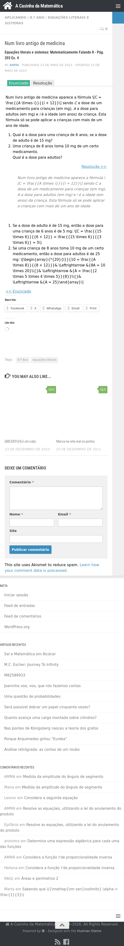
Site (13, 531)
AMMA (14, 65)
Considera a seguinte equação (51, 798)
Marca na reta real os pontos (75, 441)
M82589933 (14, 675)
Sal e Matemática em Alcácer (30, 654)
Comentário (21, 482)
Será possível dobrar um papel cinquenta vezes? (47, 707)
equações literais (44, 359)
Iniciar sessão (16, 595)
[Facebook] (66, 942)
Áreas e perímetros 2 (39, 878)
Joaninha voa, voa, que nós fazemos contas (42, 686)
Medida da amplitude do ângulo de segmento (63, 777)
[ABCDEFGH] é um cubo (20, 441)
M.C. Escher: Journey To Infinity (31, 665)
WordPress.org (16, 627)
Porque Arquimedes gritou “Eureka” (35, 739)
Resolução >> (94, 167)
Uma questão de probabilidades (32, 696)
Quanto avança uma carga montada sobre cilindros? (50, 718)
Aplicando (15, 17)
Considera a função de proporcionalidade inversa (67, 857)
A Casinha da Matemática (39, 6)
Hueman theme (89, 931)
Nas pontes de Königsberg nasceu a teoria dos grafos (51, 728)
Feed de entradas (19, 606)
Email (64, 514)
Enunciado (18, 83)
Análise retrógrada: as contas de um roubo (42, 749)
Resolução (42, 83)
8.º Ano (37, 17)
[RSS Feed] (58, 942)
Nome (16, 514)
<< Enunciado (18, 291)
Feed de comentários (22, 616)
